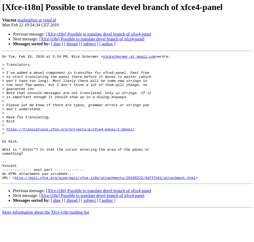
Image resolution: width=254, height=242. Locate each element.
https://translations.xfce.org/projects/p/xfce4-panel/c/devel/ (70, 144)
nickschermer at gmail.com (129, 57)
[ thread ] (72, 44)
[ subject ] (89, 44)
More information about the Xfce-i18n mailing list (45, 237)
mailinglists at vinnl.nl (37, 20)
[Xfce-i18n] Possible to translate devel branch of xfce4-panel (98, 34)
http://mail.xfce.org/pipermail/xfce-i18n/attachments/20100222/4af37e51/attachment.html (105, 202)
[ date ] (57, 44)
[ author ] (107, 44)
